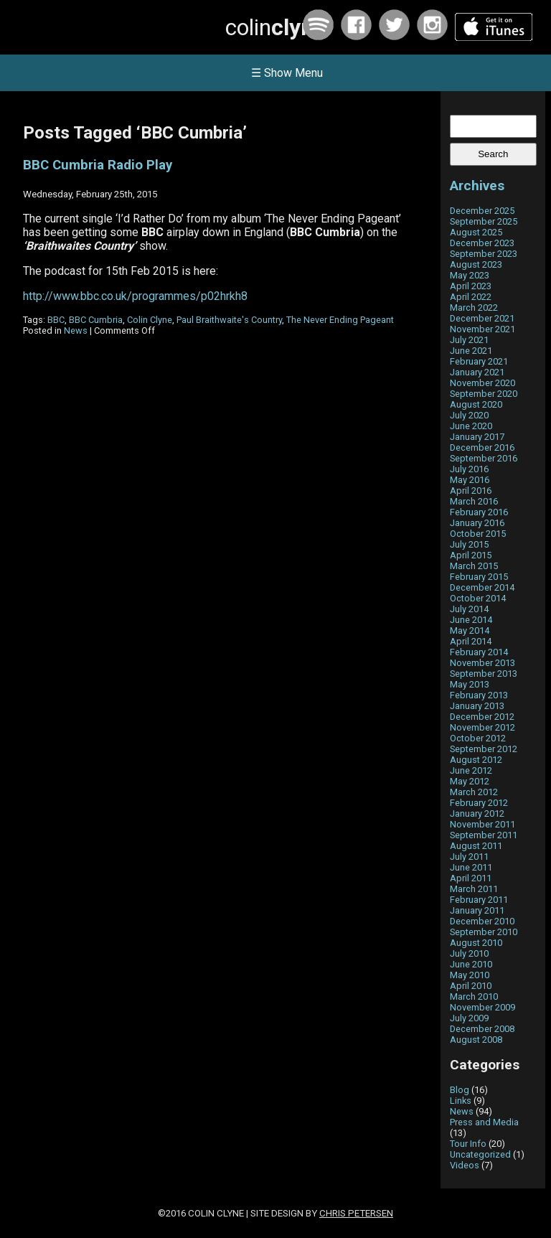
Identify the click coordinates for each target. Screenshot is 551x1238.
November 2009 (482, 1007)
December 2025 (482, 210)
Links (460, 1100)
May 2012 (469, 781)
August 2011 (476, 845)
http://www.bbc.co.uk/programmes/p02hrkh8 (135, 296)
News (76, 330)
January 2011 (477, 910)
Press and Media (484, 1122)
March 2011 (474, 888)
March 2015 (474, 566)
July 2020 (469, 415)
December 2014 (482, 587)
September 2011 (483, 835)
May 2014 (469, 630)
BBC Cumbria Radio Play (97, 165)
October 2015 (478, 533)
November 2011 (482, 824)
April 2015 (470, 555)
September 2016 (483, 458)
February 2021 (479, 361)
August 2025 (476, 232)
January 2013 (477, 705)
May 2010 (469, 975)
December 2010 (482, 921)
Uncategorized (480, 1154)
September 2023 (483, 253)
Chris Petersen (356, 1213)
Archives (477, 185)
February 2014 (479, 652)
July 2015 (469, 544)
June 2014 (471, 619)
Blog (459, 1089)
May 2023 (469, 275)
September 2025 (483, 221)
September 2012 (483, 749)
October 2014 (478, 598)
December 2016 (482, 447)
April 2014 (470, 641)
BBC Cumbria (96, 319)
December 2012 (482, 716)
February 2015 (479, 576)
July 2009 (469, 1018)
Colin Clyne (149, 319)
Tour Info (468, 1143)
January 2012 (477, 813)
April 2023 (470, 286)
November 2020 (482, 383)
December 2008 (482, 1028)
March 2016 (474, 501)
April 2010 (470, 985)
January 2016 (477, 522)
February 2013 (479, 695)
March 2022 (474, 307)
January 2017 (477, 436)
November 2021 (482, 329)
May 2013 (469, 684)
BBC (56, 319)
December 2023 (482, 243)
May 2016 (469, 479)
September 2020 (483, 393)
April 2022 (470, 296)
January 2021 (477, 372)
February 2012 (479, 802)
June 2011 (471, 867)
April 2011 (470, 878)
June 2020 (471, 426)
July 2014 (469, 609)
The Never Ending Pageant (340, 319)
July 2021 (469, 339)
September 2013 (483, 673)
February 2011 (479, 899)
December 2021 (482, 318)
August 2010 (476, 942)
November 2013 (482, 662)
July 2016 (469, 469)
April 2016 (470, 490)
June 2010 (471, 964)
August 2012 (476, 759)
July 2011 (469, 856)
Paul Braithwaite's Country (229, 319)
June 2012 (471, 770)
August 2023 (476, 264)
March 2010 (474, 996)
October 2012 (478, 738)
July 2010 (469, 953)
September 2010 (483, 932)
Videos (464, 1165)
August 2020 (476, 404)
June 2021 (471, 350)
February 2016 (479, 512)
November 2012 (482, 727)
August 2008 (476, 1039)
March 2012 (474, 792)
